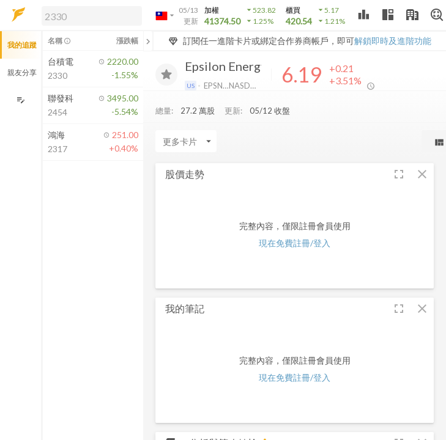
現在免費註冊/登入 (294, 243)
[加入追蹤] (166, 75)
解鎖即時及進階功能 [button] (392, 40)
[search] (92, 16)
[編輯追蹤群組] (20, 100)
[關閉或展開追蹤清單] (148, 41)
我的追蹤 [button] (22, 45)
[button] (89, 15)
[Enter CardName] (186, 141)
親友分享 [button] (22, 72)
